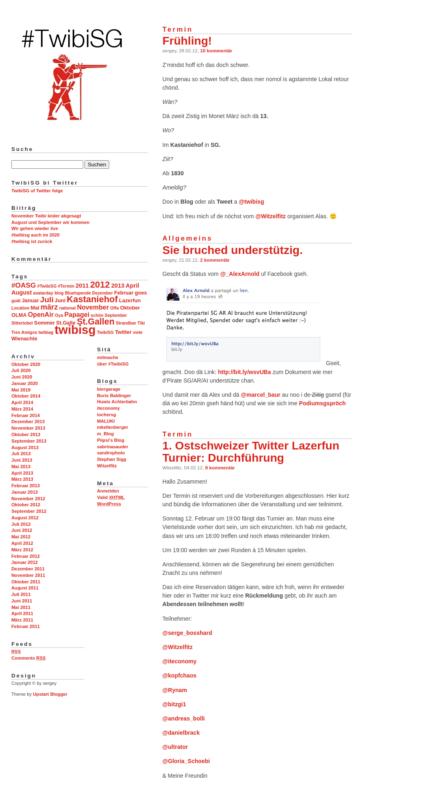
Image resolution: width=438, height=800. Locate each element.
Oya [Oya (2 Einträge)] (59, 315)
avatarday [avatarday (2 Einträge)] (43, 292)
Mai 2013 (20, 466)
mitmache (108, 357)
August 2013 (25, 447)
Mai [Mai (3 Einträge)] (35, 308)
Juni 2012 (21, 530)
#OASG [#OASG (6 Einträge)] (23, 285)
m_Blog (105, 433)
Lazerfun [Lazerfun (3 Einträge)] (129, 300)
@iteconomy (179, 661)
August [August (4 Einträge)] (21, 292)
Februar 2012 (25, 556)
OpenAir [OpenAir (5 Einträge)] (41, 314)
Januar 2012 (24, 562)
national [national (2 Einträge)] (67, 307)
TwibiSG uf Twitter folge (37, 190)
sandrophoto (111, 452)
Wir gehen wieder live (34, 228)
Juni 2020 (21, 376)
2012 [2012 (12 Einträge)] (100, 285)
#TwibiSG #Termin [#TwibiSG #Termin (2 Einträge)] (55, 286)
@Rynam (174, 690)
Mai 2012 (20, 536)
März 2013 (22, 479)
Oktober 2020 (25, 364)
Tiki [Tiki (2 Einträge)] (141, 322)
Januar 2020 (24, 383)
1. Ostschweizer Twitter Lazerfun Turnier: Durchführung (250, 451)
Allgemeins (187, 238)
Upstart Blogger (50, 694)
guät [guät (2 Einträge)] (16, 300)
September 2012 (28, 511)
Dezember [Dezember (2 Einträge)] (102, 292)
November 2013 (28, 428)
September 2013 (28, 441)
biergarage (109, 389)
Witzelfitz (107, 465)
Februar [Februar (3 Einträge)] (124, 293)
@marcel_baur (260, 394)
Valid (111, 497)
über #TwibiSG (113, 363)
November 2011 (28, 575)
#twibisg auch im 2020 (35, 234)
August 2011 (25, 587)
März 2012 (22, 549)
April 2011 (22, 613)
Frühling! (187, 40)
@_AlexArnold (239, 274)
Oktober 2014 (25, 396)
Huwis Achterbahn (117, 401)
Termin (177, 29)
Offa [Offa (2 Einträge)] (114, 307)
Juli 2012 (21, 524)
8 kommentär (220, 467)
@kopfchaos (179, 675)
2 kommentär (215, 259)
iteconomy (108, 408)
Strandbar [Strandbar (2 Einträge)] (126, 322)
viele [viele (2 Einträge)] (137, 332)
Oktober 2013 (25, 434)
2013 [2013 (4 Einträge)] (118, 285)
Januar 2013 (24, 492)
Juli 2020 (21, 370)
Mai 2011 (20, 607)
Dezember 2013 (28, 421)
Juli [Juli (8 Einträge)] (47, 299)
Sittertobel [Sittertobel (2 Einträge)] (22, 322)
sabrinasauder (112, 446)
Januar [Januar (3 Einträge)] (30, 300)
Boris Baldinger (114, 395)
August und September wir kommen (50, 222)
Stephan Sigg (111, 459)
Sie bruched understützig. (232, 250)
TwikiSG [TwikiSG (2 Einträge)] (105, 332)
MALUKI (106, 421)
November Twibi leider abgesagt (46, 215)
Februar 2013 (25, 485)
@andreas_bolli (183, 718)
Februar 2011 (25, 626)
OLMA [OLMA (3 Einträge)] (19, 315)
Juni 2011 (21, 600)
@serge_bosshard (187, 633)
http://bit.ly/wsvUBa (244, 372)
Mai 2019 (20, 389)
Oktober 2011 (25, 581)
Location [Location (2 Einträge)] (20, 307)
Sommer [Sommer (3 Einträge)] (44, 323)
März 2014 (22, 408)
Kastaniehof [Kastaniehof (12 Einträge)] (92, 299)
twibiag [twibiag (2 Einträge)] (46, 332)
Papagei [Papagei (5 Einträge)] (77, 314)
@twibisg (251, 201)
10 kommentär (216, 50)
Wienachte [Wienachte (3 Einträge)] (24, 338)
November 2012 (28, 498)
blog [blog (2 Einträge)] (59, 292)
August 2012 (25, 517)
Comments (28, 658)
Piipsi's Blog (110, 440)
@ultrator (175, 747)
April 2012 (22, 543)
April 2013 (22, 473)
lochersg (106, 414)
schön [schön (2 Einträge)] (97, 315)
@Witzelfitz (270, 216)
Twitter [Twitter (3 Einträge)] (123, 332)
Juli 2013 (21, 453)
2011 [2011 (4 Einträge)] (82, 285)
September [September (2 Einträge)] (116, 315)
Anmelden (108, 490)
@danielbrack (181, 732)
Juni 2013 (21, 460)
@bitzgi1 (174, 704)
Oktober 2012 (25, 504)
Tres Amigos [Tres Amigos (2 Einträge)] (24, 332)
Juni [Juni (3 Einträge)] (60, 300)
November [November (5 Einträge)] (93, 307)
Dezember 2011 (28, 568)
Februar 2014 (25, 415)
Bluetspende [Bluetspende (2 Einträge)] (78, 292)
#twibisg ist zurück (31, 241)
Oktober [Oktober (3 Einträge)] (130, 308)
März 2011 (22, 619)
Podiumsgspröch (322, 403)
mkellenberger (112, 427)
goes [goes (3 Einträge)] (141, 293)
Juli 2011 (21, 594)
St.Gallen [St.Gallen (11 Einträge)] (95, 322)
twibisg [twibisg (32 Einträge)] (75, 329)
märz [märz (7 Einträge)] (49, 307)
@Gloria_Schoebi (186, 761)
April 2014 (22, 402)
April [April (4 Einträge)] (132, 285)
